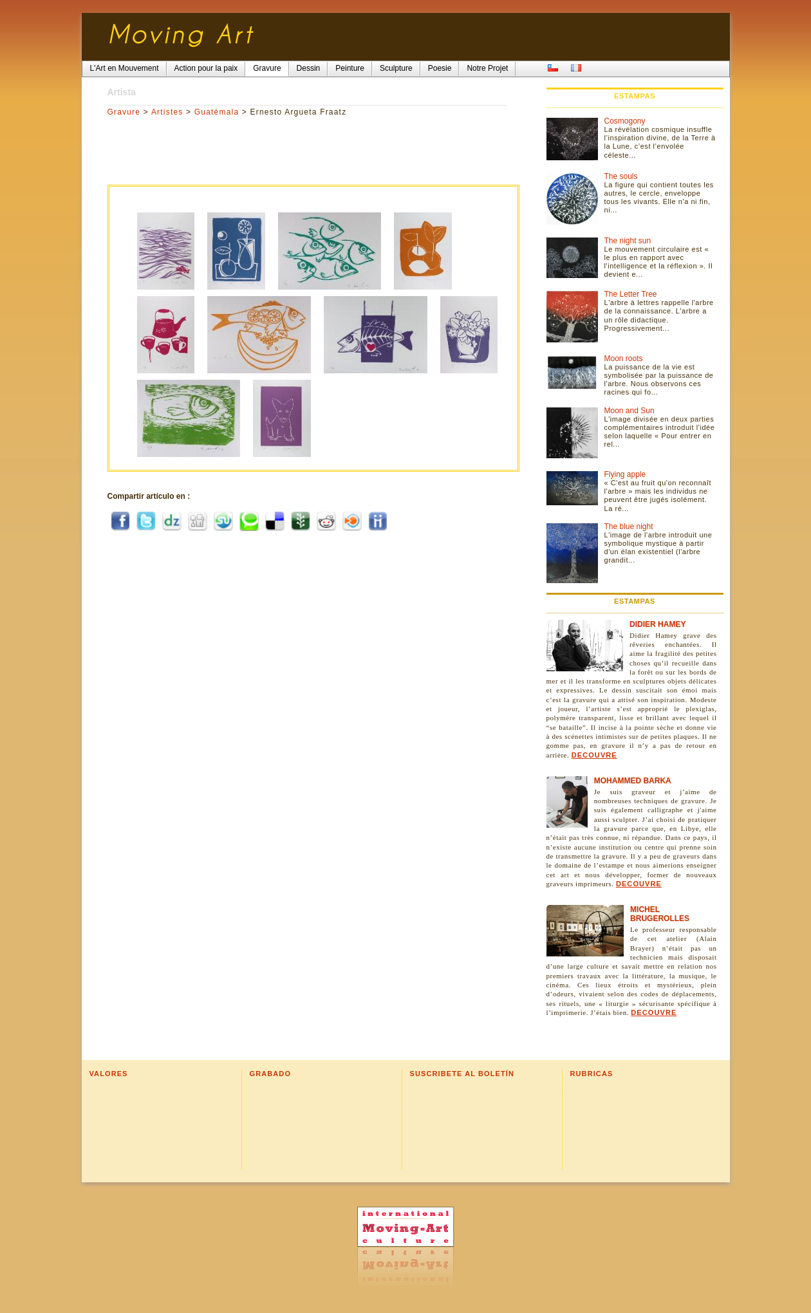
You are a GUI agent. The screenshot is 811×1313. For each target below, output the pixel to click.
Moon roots (623, 358)
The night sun (627, 240)
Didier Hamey (657, 624)
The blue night (628, 526)
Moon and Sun (629, 410)
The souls (621, 176)
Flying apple (625, 474)
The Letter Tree (630, 294)
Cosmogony (625, 121)
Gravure (124, 111)
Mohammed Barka (632, 780)
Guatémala (216, 111)
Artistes (167, 111)
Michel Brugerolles (659, 914)
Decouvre (594, 755)
